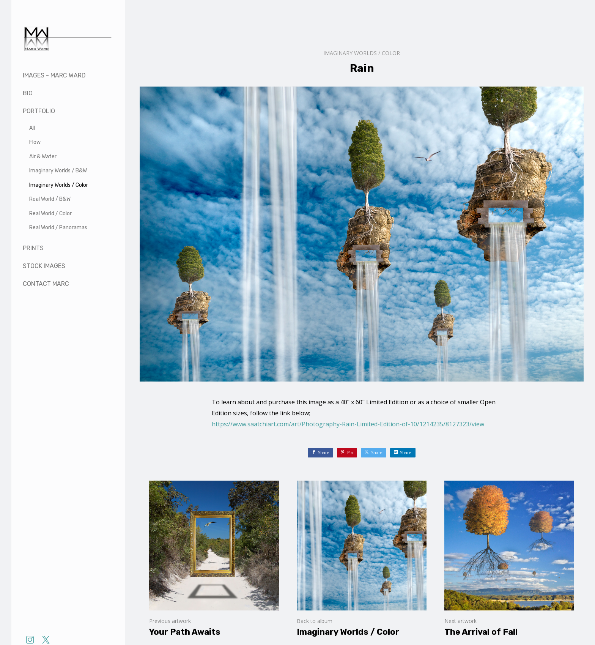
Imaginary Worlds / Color (58, 185)
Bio (28, 93)
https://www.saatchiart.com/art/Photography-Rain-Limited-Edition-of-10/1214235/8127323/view (348, 424)
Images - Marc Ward (54, 75)
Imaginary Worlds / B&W (58, 170)
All (32, 128)
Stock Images (44, 266)
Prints (33, 248)
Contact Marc (46, 283)
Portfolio (39, 111)
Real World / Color (50, 213)
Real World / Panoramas (58, 227)
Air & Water (43, 156)
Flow (35, 142)
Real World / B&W (50, 199)
